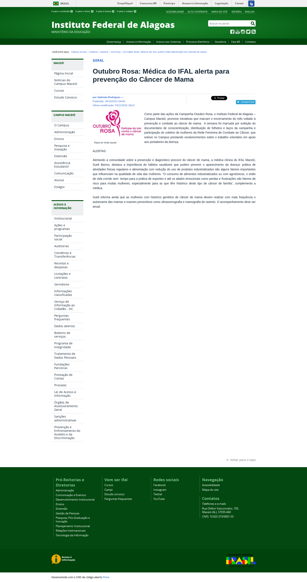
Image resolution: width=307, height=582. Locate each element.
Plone (106, 577)
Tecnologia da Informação (72, 535)
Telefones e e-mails (214, 504)
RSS (253, 32)
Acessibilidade (175, 11)
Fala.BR (235, 41)
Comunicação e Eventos (71, 495)
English (249, 11)
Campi (108, 490)
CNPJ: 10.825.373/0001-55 (218, 516)
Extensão (61, 509)
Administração (65, 490)
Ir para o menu (85, 11)
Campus (93, 51)
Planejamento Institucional (73, 526)
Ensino (60, 504)
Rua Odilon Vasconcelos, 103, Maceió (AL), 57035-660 (220, 510)
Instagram (243, 32)
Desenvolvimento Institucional (75, 499)
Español (237, 11)
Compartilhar (247, 101)
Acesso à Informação (138, 41)
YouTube (238, 32)
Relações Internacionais (71, 530)
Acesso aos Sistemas (168, 41)
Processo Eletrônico (198, 41)
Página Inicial (79, 51)
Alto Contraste (197, 11)
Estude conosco (114, 494)
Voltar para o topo (243, 460)
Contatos (250, 41)
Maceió (104, 51)
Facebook (232, 32)
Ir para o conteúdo (62, 11)
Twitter (248, 32)
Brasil (64, 3)
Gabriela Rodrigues (108, 97)
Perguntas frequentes (118, 499)
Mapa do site (219, 11)
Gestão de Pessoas (67, 513)
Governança (114, 41)
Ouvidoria (220, 41)
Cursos (108, 485)
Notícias (115, 51)
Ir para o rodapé (126, 11)
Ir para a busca (105, 11)
